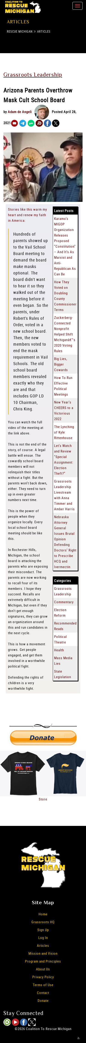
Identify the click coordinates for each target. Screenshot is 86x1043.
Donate (43, 1000)
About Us (43, 969)
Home (43, 914)
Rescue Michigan (20, 32)
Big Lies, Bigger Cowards (61, 364)
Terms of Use (43, 984)
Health (59, 650)
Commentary (64, 602)
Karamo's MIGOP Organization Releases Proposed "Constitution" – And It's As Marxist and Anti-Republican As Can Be (65, 246)
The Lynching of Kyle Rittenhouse (64, 432)
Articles (43, 32)
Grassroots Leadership (32, 74)
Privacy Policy (43, 977)
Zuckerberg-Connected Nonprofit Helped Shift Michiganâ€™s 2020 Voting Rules (64, 334)
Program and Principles (43, 961)
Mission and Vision (43, 953)
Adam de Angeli (20, 111)
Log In (43, 937)
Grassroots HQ (43, 922)
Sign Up (43, 929)
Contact (43, 992)
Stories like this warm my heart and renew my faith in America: (27, 215)
